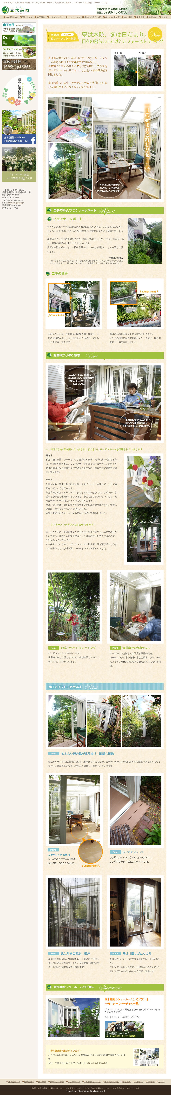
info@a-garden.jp (16, 202)
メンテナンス (74, 17)
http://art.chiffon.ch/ (97, 1063)
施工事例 (41, 17)
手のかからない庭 (92, 17)
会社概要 (128, 17)
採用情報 (140, 17)
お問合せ (153, 17)
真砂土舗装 (27, 17)
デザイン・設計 (56, 17)
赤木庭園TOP (12, 17)
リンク (164, 17)
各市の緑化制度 (112, 17)
